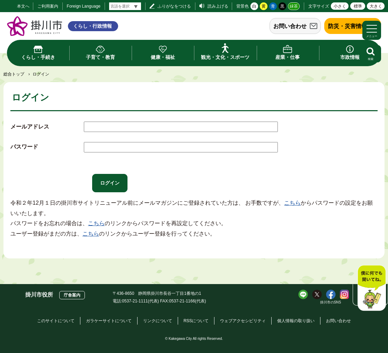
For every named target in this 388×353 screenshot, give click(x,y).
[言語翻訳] (125, 6)
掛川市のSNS (330, 302)
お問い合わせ (290, 26)
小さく (340, 6)
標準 (358, 6)
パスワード (24, 147)
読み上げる (218, 6)
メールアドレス (29, 127)
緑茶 (294, 6)
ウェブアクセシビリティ (243, 320)
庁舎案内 (72, 295)
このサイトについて (55, 320)
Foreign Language (83, 6)
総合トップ (13, 74)
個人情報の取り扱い (296, 320)
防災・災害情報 (347, 26)
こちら (292, 203)
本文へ (23, 6)
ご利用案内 (47, 6)
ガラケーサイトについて (109, 320)
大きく (376, 6)
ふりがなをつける (174, 6)
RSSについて (196, 320)
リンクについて (157, 320)
